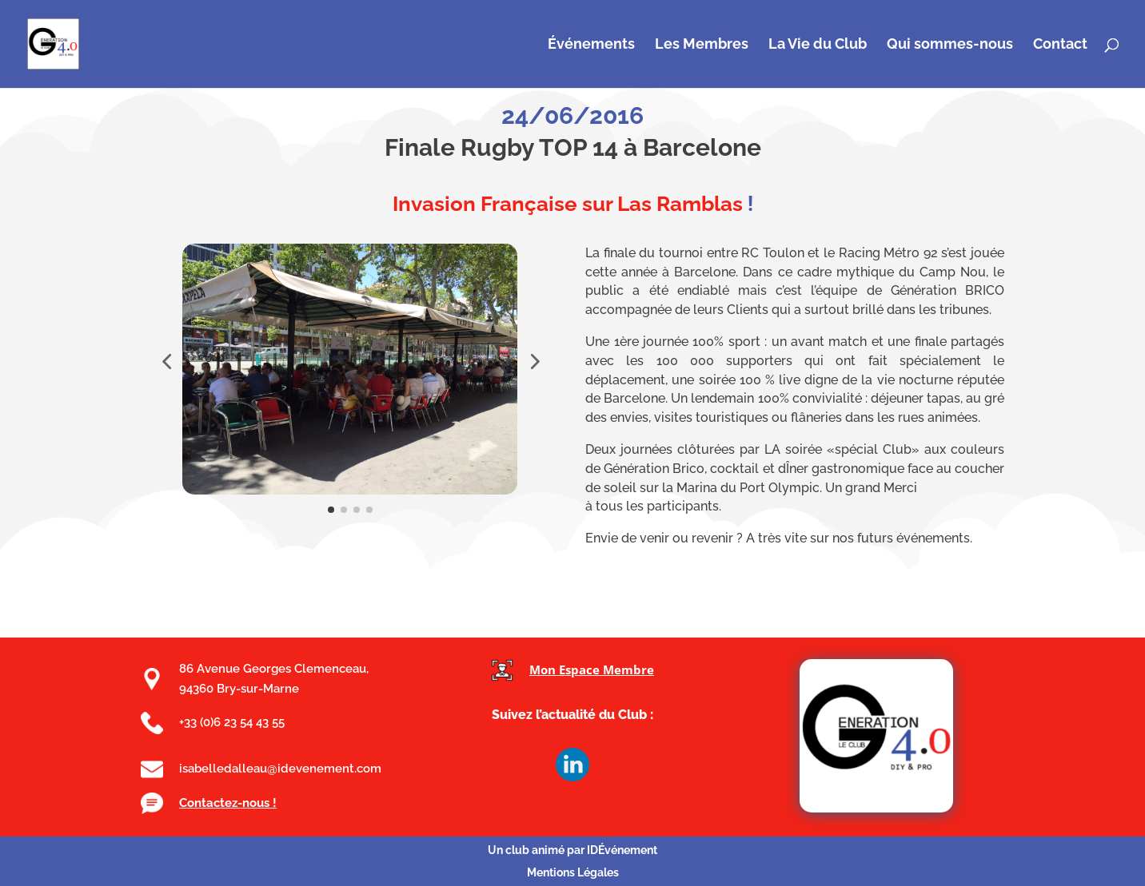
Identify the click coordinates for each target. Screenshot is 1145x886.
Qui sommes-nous (950, 45)
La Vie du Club (817, 45)
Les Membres (701, 45)
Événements (591, 45)
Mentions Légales (573, 872)
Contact (1060, 45)
